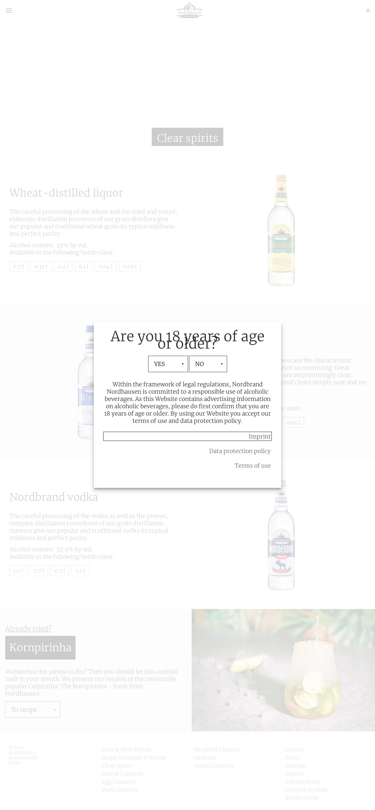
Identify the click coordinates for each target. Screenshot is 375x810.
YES (159, 364)
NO (199, 364)
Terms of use (253, 465)
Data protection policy (240, 450)
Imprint (260, 436)
